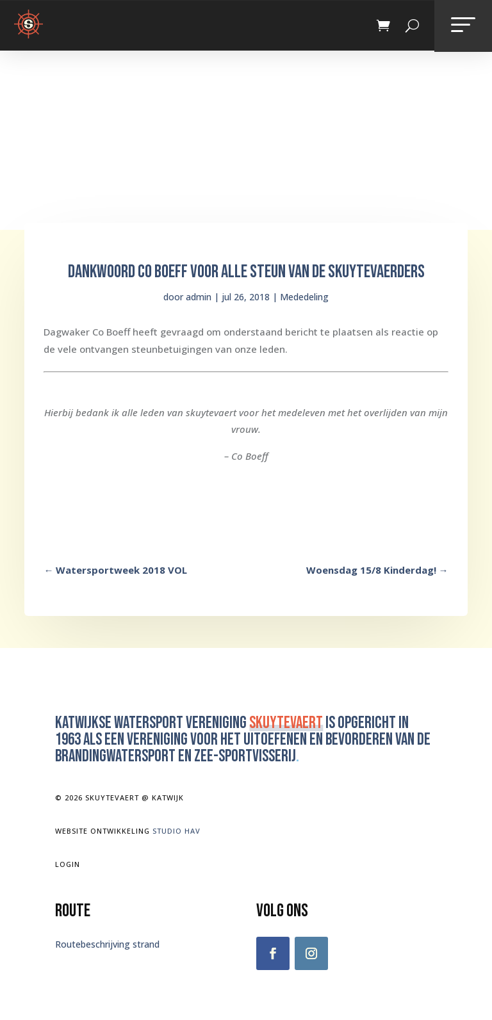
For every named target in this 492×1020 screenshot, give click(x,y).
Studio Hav (176, 831)
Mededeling (304, 297)
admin (198, 297)
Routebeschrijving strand (107, 944)
